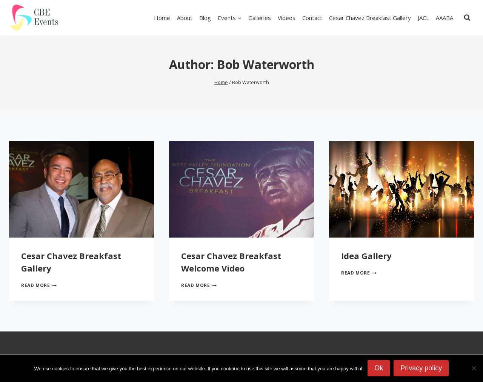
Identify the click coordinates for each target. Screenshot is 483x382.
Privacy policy (421, 368)
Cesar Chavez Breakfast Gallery (370, 17)
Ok (378, 368)
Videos (286, 17)
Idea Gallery (366, 255)
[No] (473, 368)
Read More (39, 285)
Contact (312, 17)
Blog (205, 17)
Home (162, 17)
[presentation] (81, 189)
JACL (423, 17)
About (184, 17)
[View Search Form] (467, 18)
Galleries (259, 17)
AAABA (444, 17)
